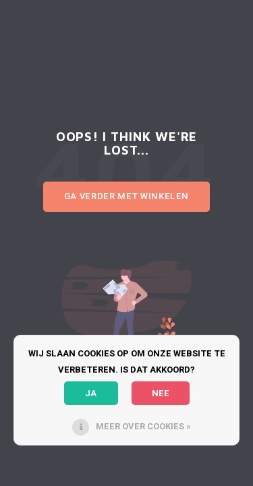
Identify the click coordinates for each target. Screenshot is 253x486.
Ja (90, 393)
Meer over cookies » (143, 426)
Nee (160, 393)
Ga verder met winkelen (126, 196)
